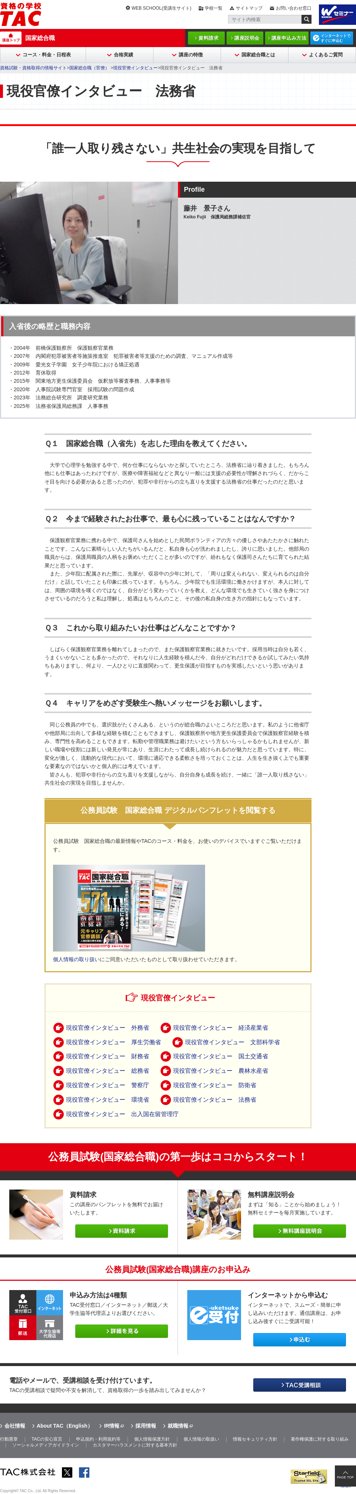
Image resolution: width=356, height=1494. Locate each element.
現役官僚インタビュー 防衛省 (214, 1085)
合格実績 (123, 54)
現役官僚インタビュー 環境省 (107, 1099)
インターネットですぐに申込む (335, 38)
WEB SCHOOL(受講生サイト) (161, 8)
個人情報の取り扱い (76, 959)
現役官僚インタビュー (135, 67)
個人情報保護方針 (152, 1439)
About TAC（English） (65, 1426)
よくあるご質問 (326, 54)
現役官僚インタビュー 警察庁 (107, 1085)
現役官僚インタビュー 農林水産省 (220, 1071)
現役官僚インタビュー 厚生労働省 (113, 1042)
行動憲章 (9, 1439)
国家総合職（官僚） (90, 67)
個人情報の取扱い (201, 1439)
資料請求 (208, 38)
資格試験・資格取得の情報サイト (33, 67)
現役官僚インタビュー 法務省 (214, 1099)
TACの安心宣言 (47, 1439)
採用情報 (145, 1426)
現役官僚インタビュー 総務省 (107, 1071)
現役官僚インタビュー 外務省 (107, 1028)
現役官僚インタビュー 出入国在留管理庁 (122, 1114)
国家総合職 (40, 38)
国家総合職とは (258, 54)
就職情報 (178, 1426)
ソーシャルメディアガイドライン (45, 1445)
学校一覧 (213, 8)
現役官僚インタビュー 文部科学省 (232, 1042)
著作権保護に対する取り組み (320, 1439)
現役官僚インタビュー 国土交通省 (220, 1056)
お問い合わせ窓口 (294, 8)
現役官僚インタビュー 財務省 (107, 1056)
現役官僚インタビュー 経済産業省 (220, 1028)
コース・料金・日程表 (47, 54)
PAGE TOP (345, 1477)
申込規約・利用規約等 (98, 1439)
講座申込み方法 (289, 38)
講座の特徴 (191, 54)
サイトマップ (249, 8)
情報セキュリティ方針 (255, 1439)
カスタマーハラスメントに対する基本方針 (135, 1445)
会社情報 (14, 1426)
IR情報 (111, 1426)
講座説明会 (247, 38)
